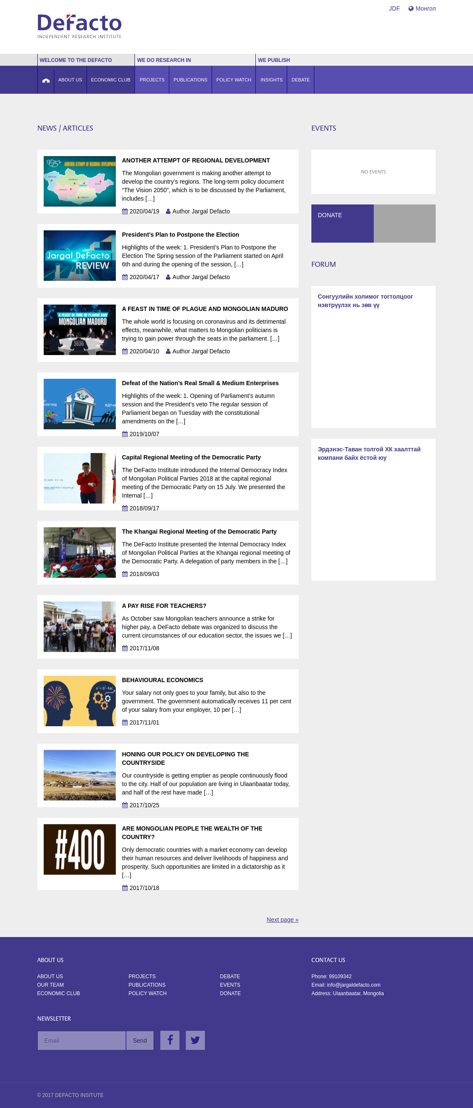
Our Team (50, 985)
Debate (230, 976)
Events (230, 985)
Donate (230, 993)
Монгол (422, 8)
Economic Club (58, 993)
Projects (142, 976)
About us (50, 976)
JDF (394, 8)
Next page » (283, 919)
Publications (147, 985)
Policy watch (148, 993)
